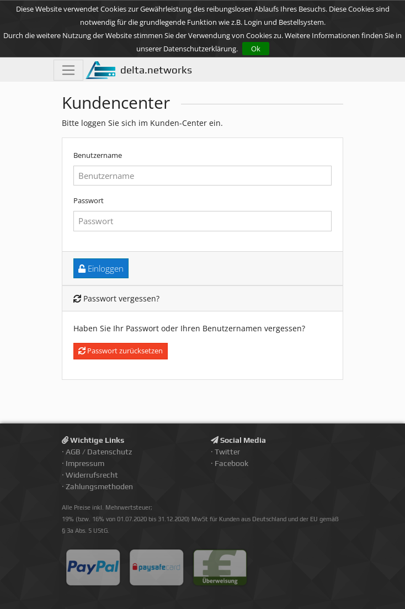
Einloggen (101, 268)
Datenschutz (109, 451)
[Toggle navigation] (68, 70)
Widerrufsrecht (92, 474)
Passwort (88, 200)
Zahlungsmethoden (99, 486)
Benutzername (97, 155)
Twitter (227, 451)
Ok (255, 49)
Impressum (85, 463)
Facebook (231, 463)
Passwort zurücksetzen (120, 351)
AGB (73, 451)
